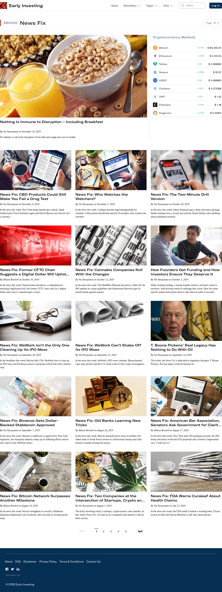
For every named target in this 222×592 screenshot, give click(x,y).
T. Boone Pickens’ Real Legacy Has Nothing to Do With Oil (183, 347)
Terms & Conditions (71, 561)
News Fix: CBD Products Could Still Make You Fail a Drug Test (33, 196)
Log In (216, 5)
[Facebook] (7, 569)
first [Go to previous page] (82, 531)
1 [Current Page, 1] (96, 531)
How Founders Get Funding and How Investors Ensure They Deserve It (185, 272)
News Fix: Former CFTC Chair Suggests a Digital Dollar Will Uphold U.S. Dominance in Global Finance (34, 274)
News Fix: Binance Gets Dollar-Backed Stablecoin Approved (29, 422)
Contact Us (94, 561)
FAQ (168, 5)
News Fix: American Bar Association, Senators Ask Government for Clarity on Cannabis (185, 424)
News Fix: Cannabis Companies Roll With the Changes (109, 272)
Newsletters (132, 5)
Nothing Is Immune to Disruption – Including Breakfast (51, 122)
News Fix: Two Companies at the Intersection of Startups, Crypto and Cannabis (109, 500)
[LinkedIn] (18, 569)
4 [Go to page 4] (118, 531)
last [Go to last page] (140, 531)
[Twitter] (12, 569)
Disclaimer (30, 561)
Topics (152, 5)
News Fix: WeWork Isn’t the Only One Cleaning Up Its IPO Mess (34, 347)
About (114, 5)
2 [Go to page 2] (103, 531)
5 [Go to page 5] (126, 531)
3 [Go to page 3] (111, 531)
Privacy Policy (48, 561)
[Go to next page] (133, 531)
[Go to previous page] (89, 531)
